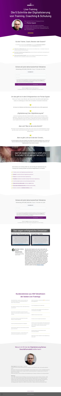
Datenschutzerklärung (30, 215)
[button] (1, 394)
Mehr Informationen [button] (20, 243)
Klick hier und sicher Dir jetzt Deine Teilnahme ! (30, 84)
